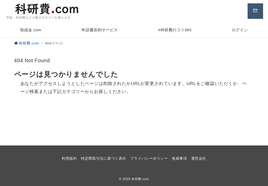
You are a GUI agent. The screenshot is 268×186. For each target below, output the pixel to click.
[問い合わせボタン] (254, 11)
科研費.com (140, 179)
